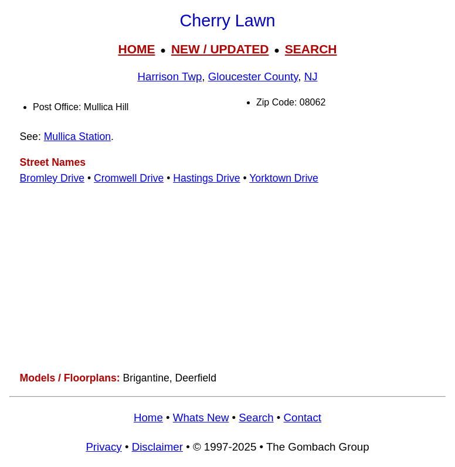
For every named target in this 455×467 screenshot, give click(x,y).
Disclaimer (157, 447)
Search (256, 417)
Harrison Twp (169, 76)
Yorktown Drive (283, 178)
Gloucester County (253, 76)
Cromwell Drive (129, 178)
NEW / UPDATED (220, 49)
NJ (311, 76)
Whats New (201, 417)
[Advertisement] (227, 278)
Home (148, 417)
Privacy (103, 447)
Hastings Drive (206, 178)
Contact (302, 417)
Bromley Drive (52, 178)
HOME (136, 49)
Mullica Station (77, 136)
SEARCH (311, 49)
